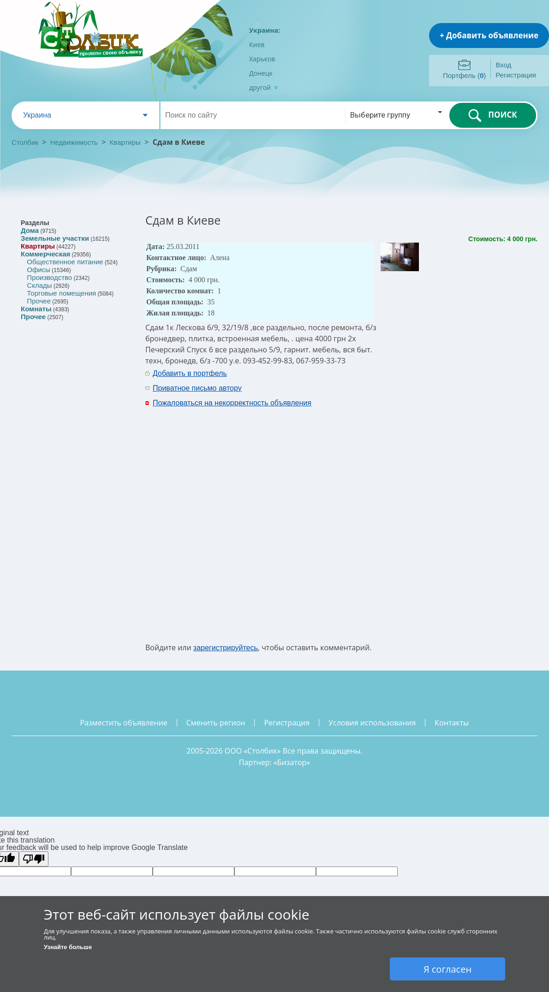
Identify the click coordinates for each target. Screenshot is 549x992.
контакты (452, 722)
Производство (49, 277)
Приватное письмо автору (197, 388)
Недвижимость (74, 142)
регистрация (287, 722)
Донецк (261, 73)
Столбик (25, 142)
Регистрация (515, 75)
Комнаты (36, 309)
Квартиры (125, 142)
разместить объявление (123, 722)
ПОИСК (492, 115)
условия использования (372, 722)
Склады (39, 285)
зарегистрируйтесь (225, 648)
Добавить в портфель (190, 373)
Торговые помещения (61, 293)
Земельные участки (55, 238)
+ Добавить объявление (489, 35)
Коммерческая (45, 254)
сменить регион (215, 722)
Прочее (39, 301)
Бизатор (292, 762)
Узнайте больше (68, 947)
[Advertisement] (432, 504)
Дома (30, 230)
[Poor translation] (33, 859)
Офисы (38, 269)
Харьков (262, 58)
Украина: (264, 30)
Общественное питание (65, 262)
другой (263, 87)
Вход (503, 65)
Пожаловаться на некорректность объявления (232, 403)
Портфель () (464, 75)
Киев (256, 44)
